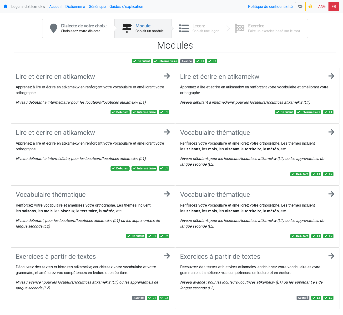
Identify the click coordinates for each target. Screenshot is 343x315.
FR (334, 6)
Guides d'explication (126, 6)
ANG (322, 6)
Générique (97, 6)
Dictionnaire (75, 6)
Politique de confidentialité (270, 6)
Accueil (55, 6)
